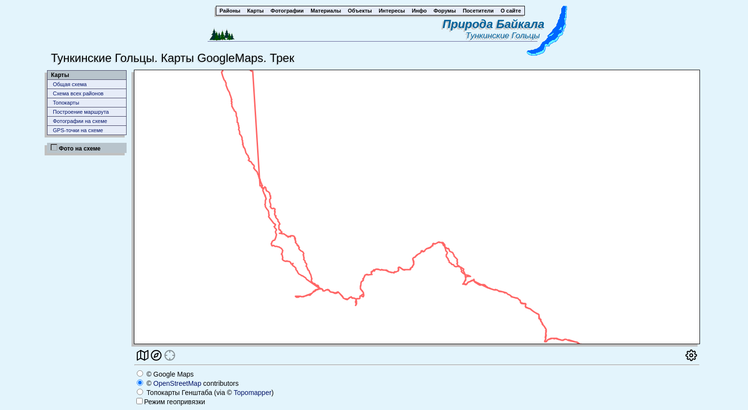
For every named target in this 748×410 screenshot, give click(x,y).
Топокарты (66, 103)
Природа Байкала (493, 23)
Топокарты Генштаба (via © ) (205, 392)
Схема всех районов (78, 93)
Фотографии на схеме (80, 121)
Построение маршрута (81, 112)
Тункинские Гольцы (505, 35)
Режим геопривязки (170, 402)
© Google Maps (165, 374)
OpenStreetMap (177, 383)
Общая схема (70, 84)
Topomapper (253, 392)
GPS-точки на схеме (78, 130)
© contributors (188, 383)
